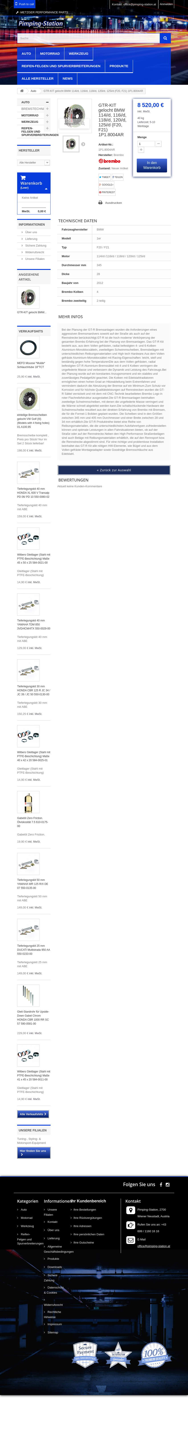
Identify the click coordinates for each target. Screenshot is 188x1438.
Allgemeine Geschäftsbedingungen (54, 1292)
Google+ (106, 184)
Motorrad (50, 53)
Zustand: (104, 168)
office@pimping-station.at (153, 1289)
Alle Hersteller (37, 78)
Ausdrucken (113, 202)
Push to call (26, 4)
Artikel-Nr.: (105, 144)
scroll (176, 1426)
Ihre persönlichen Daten (89, 1277)
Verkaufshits (31, 374)
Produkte (119, 66)
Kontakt (52, 1264)
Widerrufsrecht (34, 295)
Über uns (31, 275)
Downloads (54, 1310)
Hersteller (29, 150)
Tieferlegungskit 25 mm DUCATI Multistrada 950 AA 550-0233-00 (33, 992)
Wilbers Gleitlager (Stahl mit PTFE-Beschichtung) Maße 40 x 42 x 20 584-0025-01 (33, 799)
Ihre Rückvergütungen (88, 1260)
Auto (26, 53)
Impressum (54, 1367)
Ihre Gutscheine (84, 1285)
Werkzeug (78, 53)
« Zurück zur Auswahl (114, 470)
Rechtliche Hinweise (52, 1357)
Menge (142, 137)
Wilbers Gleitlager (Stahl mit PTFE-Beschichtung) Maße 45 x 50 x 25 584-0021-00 (33, 601)
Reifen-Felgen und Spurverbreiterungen (61, 66)
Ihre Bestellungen (85, 1252)
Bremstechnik (33, 109)
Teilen (117, 177)
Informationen (32, 267)
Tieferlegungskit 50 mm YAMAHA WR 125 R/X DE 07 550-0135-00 (32, 926)
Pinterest (107, 192)
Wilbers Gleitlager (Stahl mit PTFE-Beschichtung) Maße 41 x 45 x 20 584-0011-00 (33, 1118)
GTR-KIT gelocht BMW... (32, 355)
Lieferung (31, 281)
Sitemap (52, 1375)
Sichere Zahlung (35, 288)
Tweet (104, 177)
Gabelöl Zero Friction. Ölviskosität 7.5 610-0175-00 (32, 865)
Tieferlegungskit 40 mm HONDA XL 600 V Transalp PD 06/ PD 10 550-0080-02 (33, 535)
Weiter (83, 144)
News (68, 78)
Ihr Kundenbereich (88, 1244)
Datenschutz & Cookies (54, 1333)
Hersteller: (105, 155)
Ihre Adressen (82, 1269)
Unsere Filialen (35, 301)
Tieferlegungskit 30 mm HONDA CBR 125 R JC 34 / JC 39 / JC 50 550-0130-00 (33, 733)
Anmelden (166, 4)
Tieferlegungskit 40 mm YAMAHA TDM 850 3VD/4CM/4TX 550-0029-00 (33, 667)
